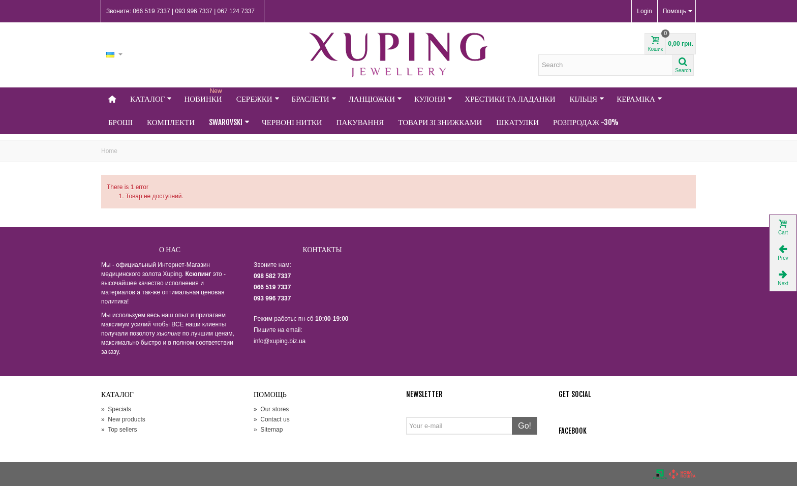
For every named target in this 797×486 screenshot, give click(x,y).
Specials (116, 409)
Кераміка (639, 99)
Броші (120, 122)
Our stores (271, 409)
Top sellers (119, 429)
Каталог (151, 99)
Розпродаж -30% (586, 122)
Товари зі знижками (440, 122)
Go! (524, 425)
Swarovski (229, 122)
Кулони (433, 99)
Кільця (587, 99)
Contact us (272, 419)
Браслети (314, 99)
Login (644, 11)
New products (123, 419)
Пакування (360, 122)
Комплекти (171, 122)
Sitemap (268, 429)
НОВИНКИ (204, 95)
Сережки (258, 99)
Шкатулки (517, 122)
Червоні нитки (292, 122)
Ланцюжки (375, 99)
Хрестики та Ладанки (510, 99)
